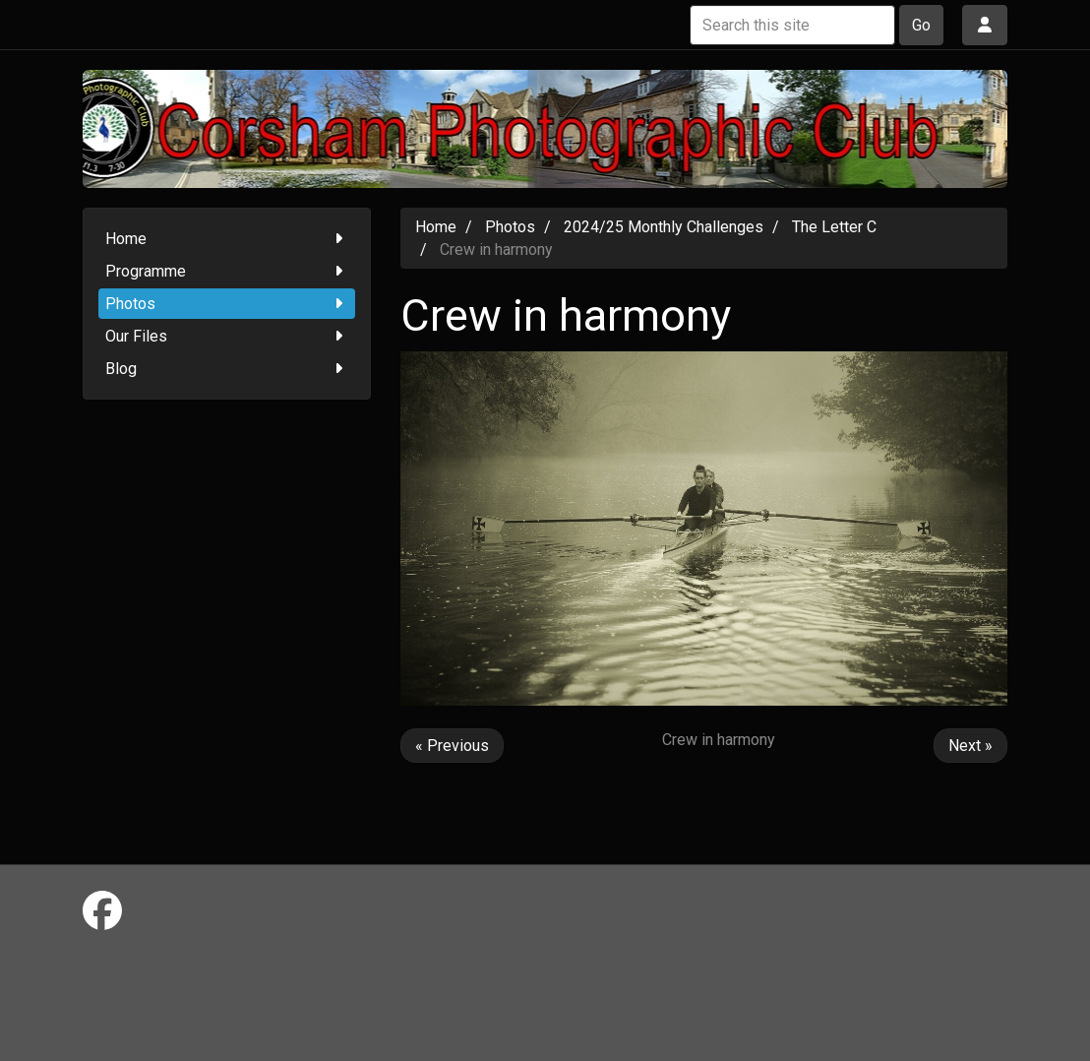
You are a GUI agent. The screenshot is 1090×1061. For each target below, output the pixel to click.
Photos (226, 303)
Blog (226, 368)
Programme (226, 271)
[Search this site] (792, 25)
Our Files (226, 336)
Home (226, 238)
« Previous (452, 745)
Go (921, 25)
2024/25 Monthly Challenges (663, 227)
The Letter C (834, 227)
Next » (970, 745)
